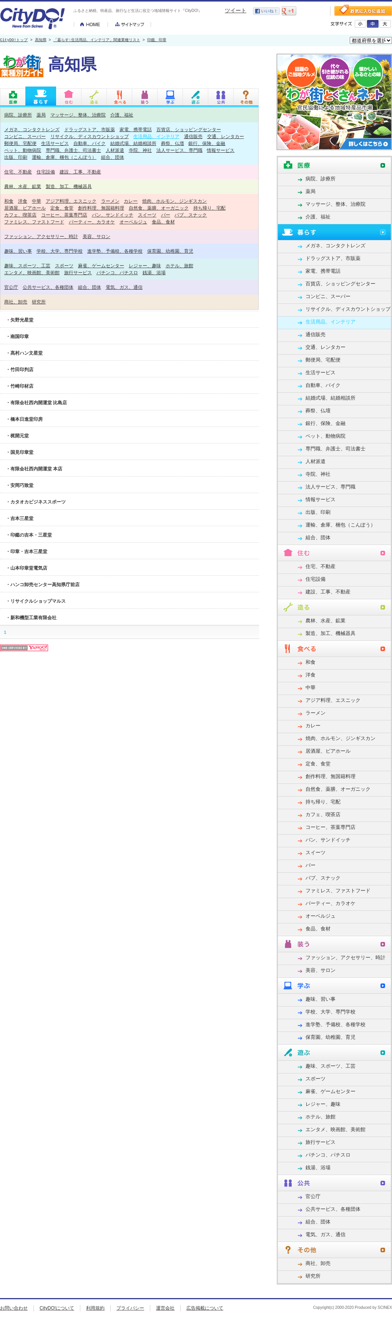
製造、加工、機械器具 (69, 186)
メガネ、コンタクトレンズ (32, 129)
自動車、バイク (89, 143)
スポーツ (64, 265)
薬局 (41, 114)
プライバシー (130, 1308)
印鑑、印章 (156, 40)
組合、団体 (112, 157)
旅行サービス (78, 272)
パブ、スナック (190, 214)
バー (165, 214)
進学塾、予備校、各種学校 (115, 250)
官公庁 (11, 287)
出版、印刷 (15, 157)
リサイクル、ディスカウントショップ (89, 136)
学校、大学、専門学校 (60, 250)
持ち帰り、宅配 (209, 207)
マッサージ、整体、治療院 (78, 114)
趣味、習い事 (18, 250)
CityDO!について (57, 1308)
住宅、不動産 (18, 171)
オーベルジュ (133, 221)
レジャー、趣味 (145, 265)
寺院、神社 (140, 150)
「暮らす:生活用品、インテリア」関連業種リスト (96, 40)
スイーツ (147, 214)
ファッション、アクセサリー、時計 (41, 236)
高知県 (41, 40)
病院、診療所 (18, 114)
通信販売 (193, 136)
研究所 (39, 301)
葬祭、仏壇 (172, 143)
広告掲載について (204, 1308)
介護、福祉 (121, 114)
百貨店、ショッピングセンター (188, 129)
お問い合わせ (14, 1308)
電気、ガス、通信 (124, 287)
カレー (131, 200)
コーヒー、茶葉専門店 (64, 214)
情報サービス (220, 150)
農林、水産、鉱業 (22, 186)
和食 (8, 200)
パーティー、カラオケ (92, 221)
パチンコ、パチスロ (117, 272)
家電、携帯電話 (136, 129)
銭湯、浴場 (154, 272)
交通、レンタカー (225, 136)
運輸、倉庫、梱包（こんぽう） (64, 157)
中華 (36, 200)
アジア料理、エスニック (71, 200)
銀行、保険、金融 (206, 143)
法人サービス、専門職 (179, 150)
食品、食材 (163, 221)
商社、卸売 (15, 301)
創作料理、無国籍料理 (101, 207)
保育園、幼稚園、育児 (170, 250)
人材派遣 (115, 150)
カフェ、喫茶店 (20, 214)
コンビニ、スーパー (25, 136)
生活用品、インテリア (156, 136)
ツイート (235, 10)
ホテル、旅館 (179, 265)
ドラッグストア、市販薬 (89, 129)
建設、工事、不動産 (80, 171)
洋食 (22, 200)
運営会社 (165, 1308)
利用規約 (95, 1308)
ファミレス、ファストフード (34, 221)
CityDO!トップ (14, 40)
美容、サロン (96, 236)
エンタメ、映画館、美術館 (32, 272)
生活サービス (55, 143)
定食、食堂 (61, 207)
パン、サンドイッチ (112, 214)
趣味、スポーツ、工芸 (27, 265)
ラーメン (110, 200)
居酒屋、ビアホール (25, 207)
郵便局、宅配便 (20, 143)
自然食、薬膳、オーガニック (159, 207)
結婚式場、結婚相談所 (133, 143)
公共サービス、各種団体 (48, 287)
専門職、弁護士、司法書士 (73, 150)
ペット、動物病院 (22, 150)
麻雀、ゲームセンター (101, 265)
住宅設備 (46, 171)
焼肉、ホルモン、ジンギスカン (174, 200)
